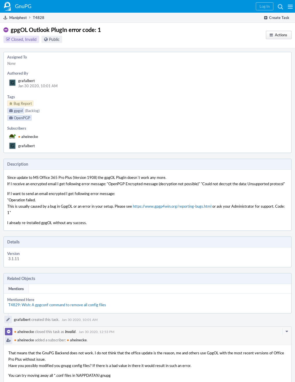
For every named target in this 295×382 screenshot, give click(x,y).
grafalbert (26, 80)
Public (54, 39)
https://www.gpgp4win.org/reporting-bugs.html (172, 206)
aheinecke (28, 136)
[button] (290, 6)
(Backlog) (32, 110)
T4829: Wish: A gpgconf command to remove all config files (57, 304)
